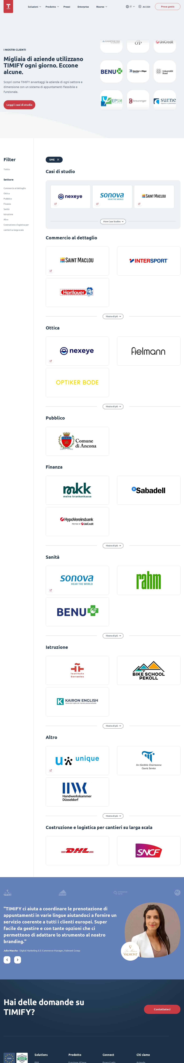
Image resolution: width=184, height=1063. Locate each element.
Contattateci (162, 1009)
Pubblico (8, 198)
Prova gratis (167, 6)
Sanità (6, 209)
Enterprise (83, 6)
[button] (7, 960)
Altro (6, 219)
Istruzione (8, 214)
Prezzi (66, 6)
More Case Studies (112, 221)
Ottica (7, 193)
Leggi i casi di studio (19, 104)
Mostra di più (112, 316)
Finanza (7, 204)
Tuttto (7, 169)
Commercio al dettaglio (15, 188)
